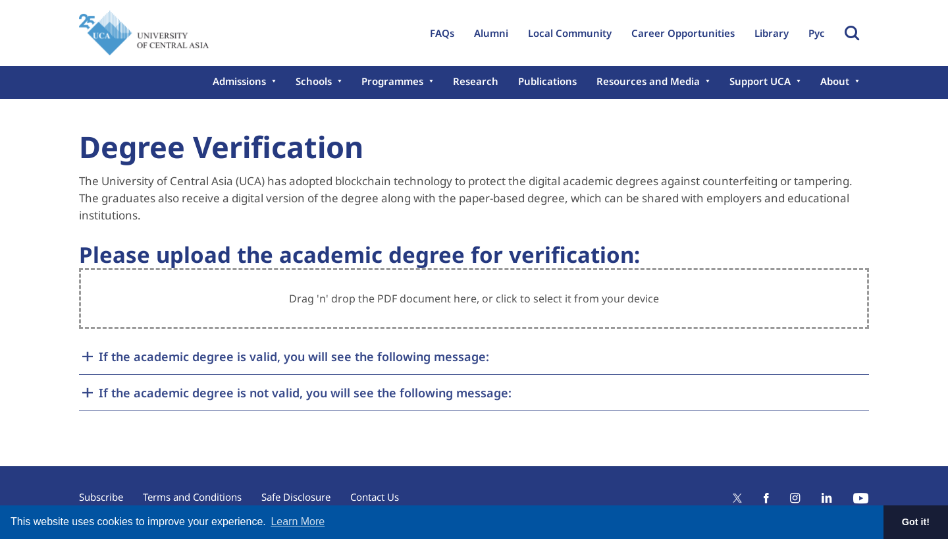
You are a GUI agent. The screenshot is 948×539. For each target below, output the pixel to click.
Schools (314, 81)
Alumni (491, 33)
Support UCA (760, 81)
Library (771, 33)
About (834, 81)
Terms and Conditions (192, 496)
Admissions (239, 81)
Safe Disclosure (295, 496)
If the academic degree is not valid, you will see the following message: (305, 393)
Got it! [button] (916, 522)
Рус (816, 33)
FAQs (442, 33)
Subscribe (101, 496)
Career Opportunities (683, 33)
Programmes (392, 81)
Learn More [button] (298, 521)
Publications (547, 81)
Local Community (570, 33)
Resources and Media (648, 81)
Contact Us (374, 496)
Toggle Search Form (852, 33)
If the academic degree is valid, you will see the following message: (294, 356)
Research (475, 81)
